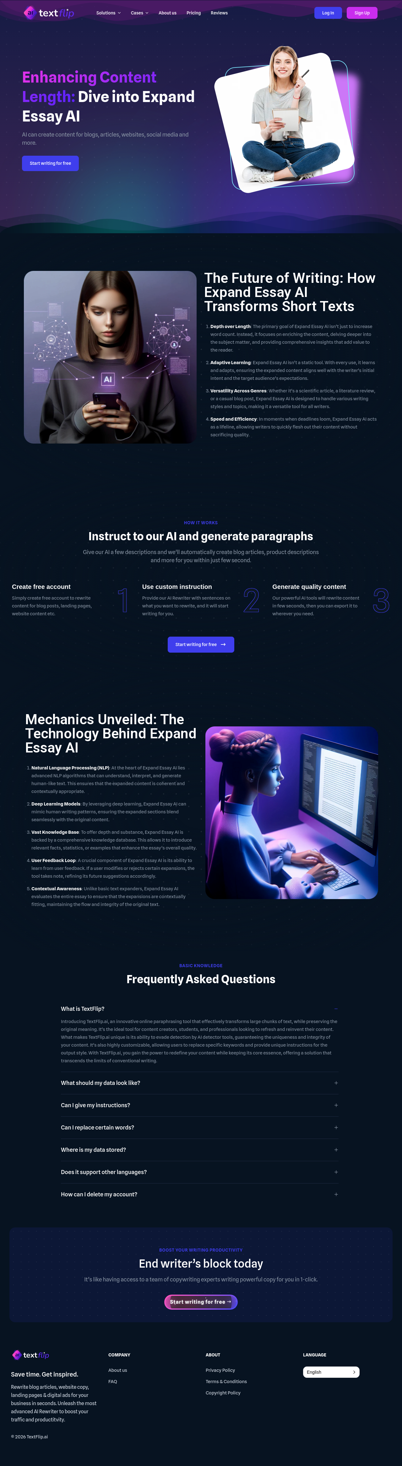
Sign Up (362, 12)
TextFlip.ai (37, 1437)
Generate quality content (309, 586)
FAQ (112, 1381)
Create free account (41, 586)
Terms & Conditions (226, 1381)
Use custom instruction (177, 586)
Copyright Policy (223, 1393)
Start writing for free (50, 163)
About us (117, 1370)
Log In (328, 12)
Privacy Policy (220, 1370)
